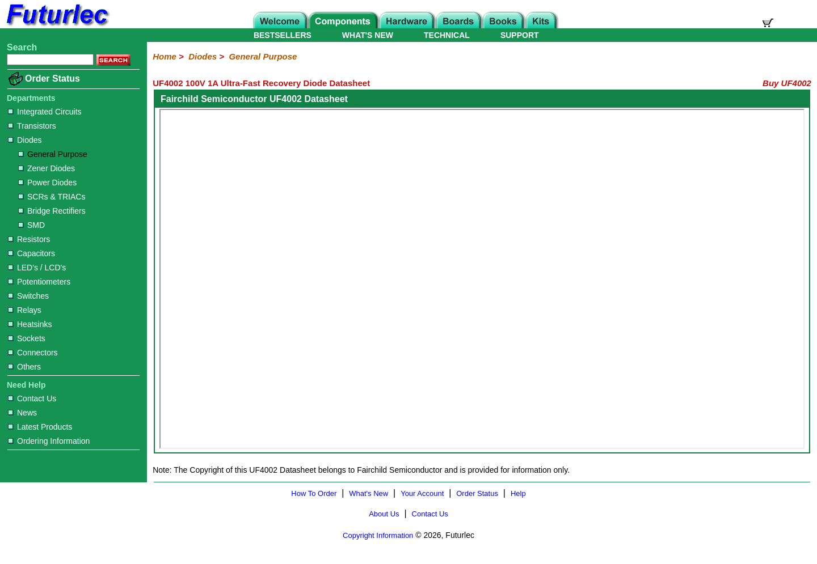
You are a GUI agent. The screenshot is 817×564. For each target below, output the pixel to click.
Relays (24, 310)
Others (24, 366)
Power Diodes (47, 182)
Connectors (33, 352)
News (22, 412)
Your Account (422, 493)
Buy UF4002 (787, 83)
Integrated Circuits (45, 111)
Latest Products (40, 426)
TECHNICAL (447, 35)
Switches (28, 295)
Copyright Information (378, 535)
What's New (368, 493)
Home (164, 56)
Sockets (26, 338)
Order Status (52, 78)
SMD (31, 225)
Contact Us (32, 398)
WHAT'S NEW (367, 35)
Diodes (25, 140)
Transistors (32, 125)
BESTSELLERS (282, 35)
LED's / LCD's (37, 267)
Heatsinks (30, 324)
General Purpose (52, 154)
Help (518, 493)
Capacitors (31, 253)
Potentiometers (39, 281)
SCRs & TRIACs (51, 196)
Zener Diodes (46, 168)
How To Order (313, 493)
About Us (384, 514)
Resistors (29, 239)
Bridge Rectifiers (52, 210)
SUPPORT (519, 35)
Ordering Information (49, 441)
